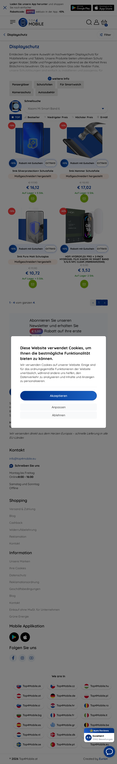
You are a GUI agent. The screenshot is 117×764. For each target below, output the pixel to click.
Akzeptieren (58, 396)
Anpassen (59, 407)
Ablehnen (58, 415)
